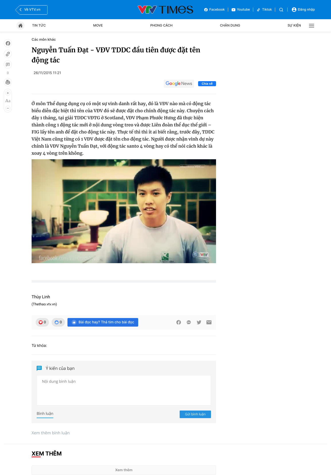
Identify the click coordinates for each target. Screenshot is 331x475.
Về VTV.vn (29, 9)
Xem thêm (124, 470)
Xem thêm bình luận (51, 432)
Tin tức (39, 26)
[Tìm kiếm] (281, 10)
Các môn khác (44, 39)
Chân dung (230, 26)
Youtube (240, 9)
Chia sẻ (207, 83)
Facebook (214, 9)
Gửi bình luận (195, 414)
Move (98, 26)
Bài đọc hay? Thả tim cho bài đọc (103, 322)
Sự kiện (294, 26)
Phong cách (161, 26)
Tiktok (264, 9)
